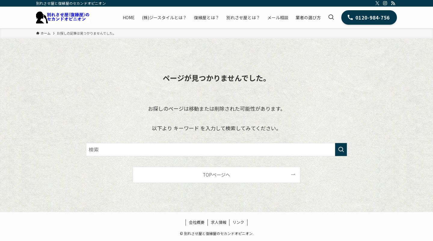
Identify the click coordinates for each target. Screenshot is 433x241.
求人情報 (218, 222)
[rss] (393, 3)
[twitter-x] (377, 3)
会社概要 (196, 222)
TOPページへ (216, 174)
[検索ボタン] (331, 17)
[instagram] (385, 3)
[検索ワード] (216, 149)
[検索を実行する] (341, 149)
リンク (238, 222)
